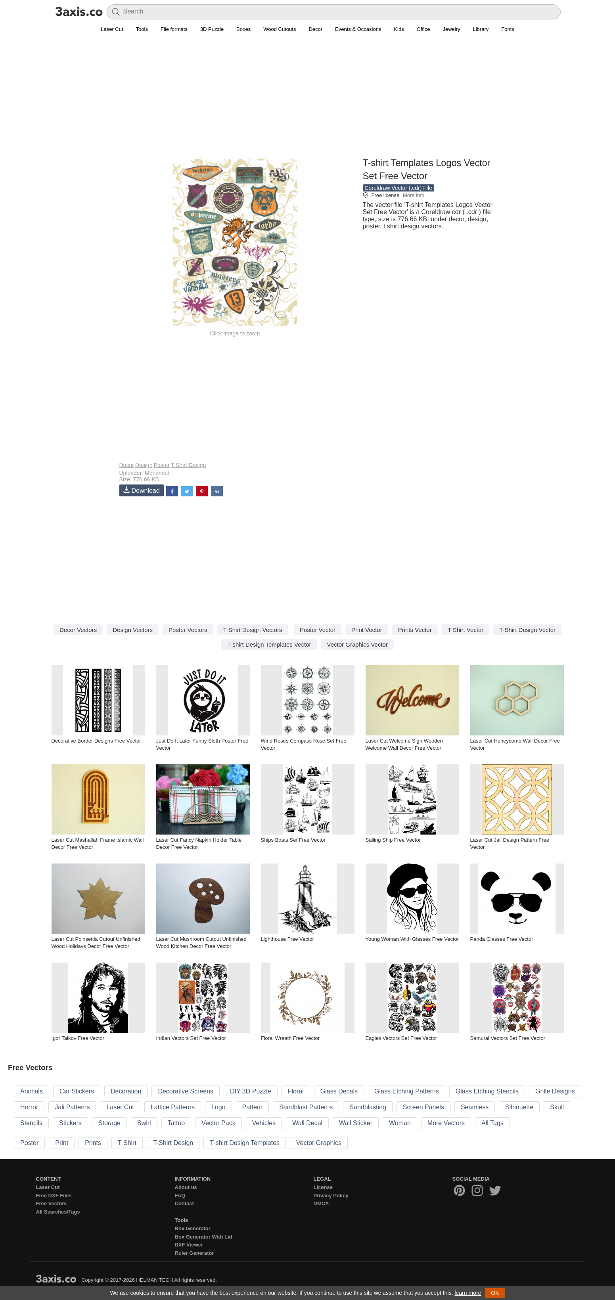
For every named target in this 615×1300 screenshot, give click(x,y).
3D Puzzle (212, 29)
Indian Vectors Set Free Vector (191, 1038)
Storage (109, 1123)
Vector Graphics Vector (357, 644)
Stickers (70, 1123)
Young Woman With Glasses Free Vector (412, 939)
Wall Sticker (355, 1123)
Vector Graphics (318, 1142)
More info (413, 195)
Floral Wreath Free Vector (290, 1038)
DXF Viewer (189, 1245)
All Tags (492, 1123)
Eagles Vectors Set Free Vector (401, 1038)
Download (141, 490)
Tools (142, 29)
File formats (174, 29)
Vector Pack (218, 1123)
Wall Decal (307, 1123)
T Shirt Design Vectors (252, 629)
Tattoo (176, 1123)
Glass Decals (339, 1091)
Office (423, 29)
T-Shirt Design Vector (527, 629)
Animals (31, 1091)
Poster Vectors (188, 629)
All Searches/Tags (58, 1212)
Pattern (252, 1107)
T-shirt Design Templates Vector (269, 644)
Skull (557, 1107)
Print (61, 1142)
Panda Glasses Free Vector (501, 939)
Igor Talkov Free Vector (78, 1038)
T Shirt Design (188, 465)
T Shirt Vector (466, 629)
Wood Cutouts (279, 29)
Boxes (243, 29)
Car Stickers (76, 1091)
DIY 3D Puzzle (250, 1091)
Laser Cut (112, 29)
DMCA (321, 1203)
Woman (400, 1123)
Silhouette (519, 1107)
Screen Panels (423, 1107)
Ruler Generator (194, 1253)
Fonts (507, 29)
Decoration (126, 1091)
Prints (93, 1142)
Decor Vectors (78, 629)
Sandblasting (367, 1107)
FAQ (180, 1196)
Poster (161, 465)
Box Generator (193, 1228)
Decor (315, 29)
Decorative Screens (185, 1091)
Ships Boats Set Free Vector (293, 840)
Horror (29, 1107)
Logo (218, 1107)
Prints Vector (415, 629)
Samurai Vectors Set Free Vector (507, 1038)
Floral (296, 1091)
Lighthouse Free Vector (287, 939)
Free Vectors (51, 1203)
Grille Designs (555, 1091)
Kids (399, 29)
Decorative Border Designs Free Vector (96, 741)
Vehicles (264, 1123)
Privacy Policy (331, 1196)
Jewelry (451, 29)
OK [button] (495, 1293)
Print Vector (366, 629)
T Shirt (127, 1142)
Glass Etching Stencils (487, 1091)
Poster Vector (317, 629)
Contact (184, 1203)
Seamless (475, 1107)
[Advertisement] (307, 99)
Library (481, 29)
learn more (467, 1293)
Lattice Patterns (173, 1107)
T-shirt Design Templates (245, 1142)
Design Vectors (133, 629)
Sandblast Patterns (306, 1107)
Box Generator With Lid (203, 1237)
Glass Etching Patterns (406, 1091)
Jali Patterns (72, 1107)
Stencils (31, 1123)
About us (186, 1187)
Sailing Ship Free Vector (393, 840)
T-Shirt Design (173, 1142)
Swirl (144, 1123)
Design (144, 465)
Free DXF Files (54, 1196)
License (323, 1187)
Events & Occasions (358, 29)
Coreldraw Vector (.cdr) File (398, 188)
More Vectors (446, 1123)
